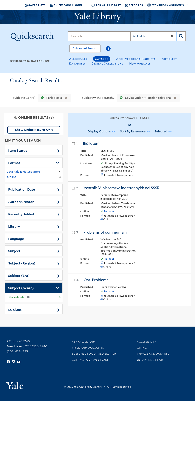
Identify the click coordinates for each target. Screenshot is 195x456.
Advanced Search (85, 48)
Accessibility (146, 341)
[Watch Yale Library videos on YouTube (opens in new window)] (18, 362)
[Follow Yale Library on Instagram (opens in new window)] (13, 362)
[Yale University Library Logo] (97, 17)
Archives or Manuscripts (136, 59)
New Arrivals (140, 63)
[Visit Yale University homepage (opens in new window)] (14, 384)
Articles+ (169, 59)
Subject (14, 250)
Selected (161, 131)
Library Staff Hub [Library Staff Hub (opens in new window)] (150, 359)
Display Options (99, 131)
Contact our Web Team (90, 359)
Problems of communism (105, 232)
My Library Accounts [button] (166, 5)
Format (14, 162)
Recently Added (21, 214)
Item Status (17, 150)
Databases (77, 63)
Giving (142, 347)
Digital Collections (107, 63)
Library (14, 226)
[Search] (99, 36)
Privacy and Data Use (153, 353)
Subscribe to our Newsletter (94, 353)
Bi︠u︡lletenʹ (91, 143)
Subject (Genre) (21, 287)
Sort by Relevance (133, 131)
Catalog (102, 59)
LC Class (14, 309)
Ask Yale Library (106, 5)
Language (16, 238)
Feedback (134, 5)
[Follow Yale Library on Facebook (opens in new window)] (8, 362)
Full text (109, 211)
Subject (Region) (21, 263)
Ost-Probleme (96, 280)
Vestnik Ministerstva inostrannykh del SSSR (121, 188)
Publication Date (21, 189)
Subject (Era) (19, 275)
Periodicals (50, 98)
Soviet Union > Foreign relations (144, 98)
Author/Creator (21, 201)
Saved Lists (35, 5)
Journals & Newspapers (24, 171)
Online (11, 177)
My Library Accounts (88, 347)
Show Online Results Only (34, 129)
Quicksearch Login (66, 5)
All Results (78, 59)
